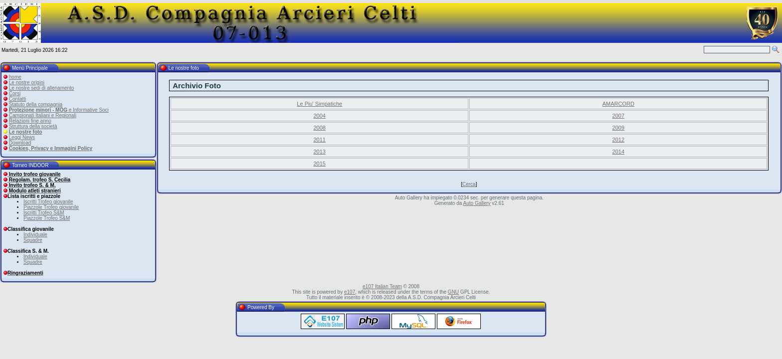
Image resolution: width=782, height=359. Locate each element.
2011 (320, 140)
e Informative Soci (59, 110)
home (15, 77)
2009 (618, 128)
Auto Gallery (477, 203)
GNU (453, 292)
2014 (618, 152)
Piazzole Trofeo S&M (46, 218)
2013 (320, 152)
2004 (320, 116)
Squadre (32, 240)
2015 (320, 164)
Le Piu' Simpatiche (319, 104)
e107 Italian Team (382, 286)
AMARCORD (618, 104)
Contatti (17, 99)
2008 (320, 128)
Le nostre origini (26, 82)
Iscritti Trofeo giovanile (48, 201)
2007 (618, 116)
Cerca (469, 184)
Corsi (14, 93)
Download (20, 143)
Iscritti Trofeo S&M (43, 212)
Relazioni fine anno (30, 121)
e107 (349, 292)
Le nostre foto (25, 132)
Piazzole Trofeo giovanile (51, 207)
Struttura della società (33, 126)
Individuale (35, 234)
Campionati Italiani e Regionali (42, 115)
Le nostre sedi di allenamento (41, 88)
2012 (618, 140)
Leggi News (22, 137)
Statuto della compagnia (35, 104)
